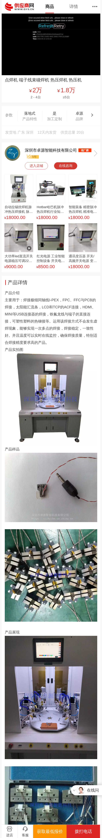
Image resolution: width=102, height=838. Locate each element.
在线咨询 (65, 166)
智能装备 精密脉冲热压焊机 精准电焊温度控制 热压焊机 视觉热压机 (83, 209)
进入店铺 (36, 166)
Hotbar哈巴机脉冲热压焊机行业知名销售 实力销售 (50, 209)
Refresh (45, 26)
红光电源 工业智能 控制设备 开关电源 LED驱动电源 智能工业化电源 (51, 258)
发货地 (10, 132)
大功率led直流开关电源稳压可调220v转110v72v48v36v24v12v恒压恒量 (19, 258)
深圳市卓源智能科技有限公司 (51, 150)
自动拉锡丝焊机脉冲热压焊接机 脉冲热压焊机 (19, 209)
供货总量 (68, 132)
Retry (59, 26)
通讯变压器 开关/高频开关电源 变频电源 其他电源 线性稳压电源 (83, 258)
